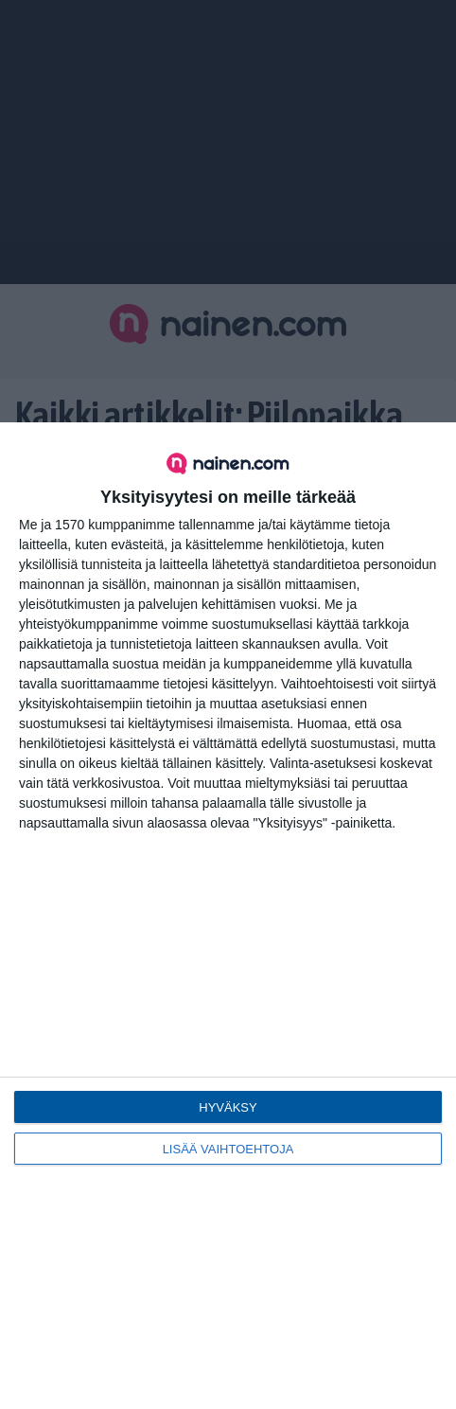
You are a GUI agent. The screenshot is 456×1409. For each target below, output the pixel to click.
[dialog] (228, 915)
